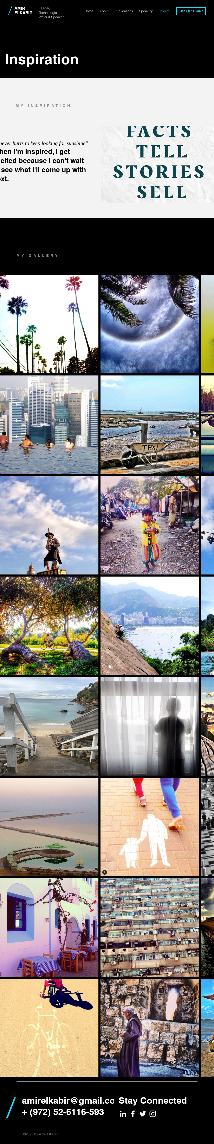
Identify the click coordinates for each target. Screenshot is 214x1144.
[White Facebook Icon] (133, 1113)
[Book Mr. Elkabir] (191, 11)
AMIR (19, 8)
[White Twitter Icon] (142, 1113)
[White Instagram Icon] (152, 1113)
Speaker (57, 17)
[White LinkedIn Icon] (123, 1113)
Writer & (45, 17)
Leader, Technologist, (49, 10)
